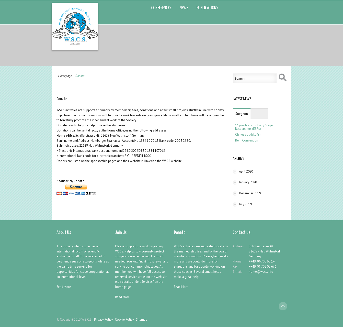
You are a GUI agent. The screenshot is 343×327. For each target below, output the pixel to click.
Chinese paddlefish (248, 134)
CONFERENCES (161, 8)
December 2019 (250, 193)
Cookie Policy (124, 319)
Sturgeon (241, 114)
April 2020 (246, 171)
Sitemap (141, 319)
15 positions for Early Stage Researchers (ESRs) (254, 127)
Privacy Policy (103, 319)
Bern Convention (246, 140)
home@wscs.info (261, 272)
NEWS (184, 8)
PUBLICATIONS (207, 8)
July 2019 (245, 204)
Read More (64, 287)
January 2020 (248, 182)
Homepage (65, 76)
